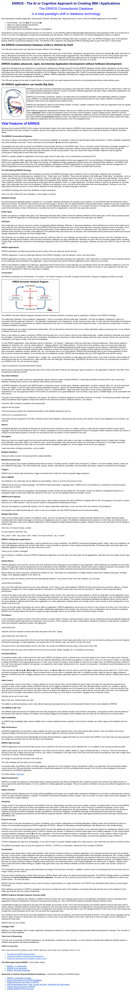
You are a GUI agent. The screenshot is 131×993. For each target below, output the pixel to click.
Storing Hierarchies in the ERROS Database (24, 980)
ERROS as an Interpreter (17, 968)
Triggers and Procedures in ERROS (21, 987)
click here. (20, 774)
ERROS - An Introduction (17, 966)
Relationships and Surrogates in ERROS (23, 982)
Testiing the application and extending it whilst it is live (26, 958)
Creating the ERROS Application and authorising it (25, 956)
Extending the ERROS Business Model (21, 954)
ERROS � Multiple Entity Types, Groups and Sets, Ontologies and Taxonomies (38, 984)
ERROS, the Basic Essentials (18, 970)
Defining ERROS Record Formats (20, 989)
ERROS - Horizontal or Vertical (19, 978)
